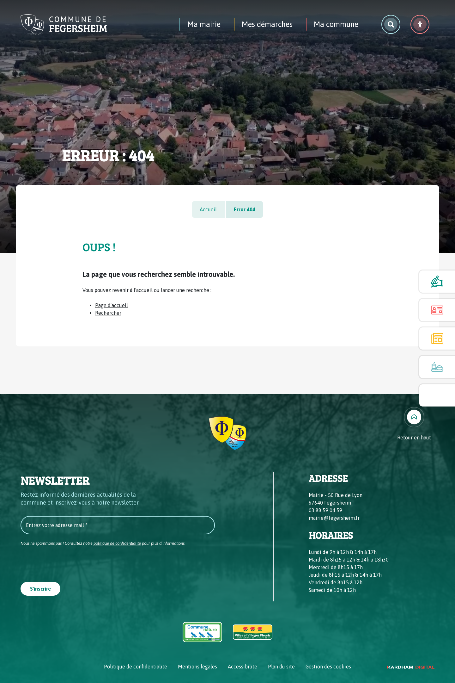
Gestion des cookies (328, 666)
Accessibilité (242, 666)
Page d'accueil (111, 305)
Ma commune (336, 24)
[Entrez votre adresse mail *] (118, 525)
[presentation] (69, 562)
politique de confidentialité (117, 543)
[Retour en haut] (414, 424)
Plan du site (281, 666)
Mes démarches (267, 24)
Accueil (208, 209)
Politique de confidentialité (135, 666)
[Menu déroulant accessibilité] (419, 24)
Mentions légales (197, 666)
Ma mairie (204, 24)
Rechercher (108, 313)
